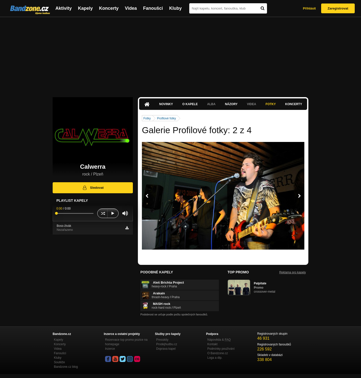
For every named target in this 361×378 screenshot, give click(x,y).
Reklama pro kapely (292, 272)
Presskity (162, 339)
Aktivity (63, 8)
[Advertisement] (180, 55)
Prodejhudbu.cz (166, 344)
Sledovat (93, 188)
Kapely (85, 8)
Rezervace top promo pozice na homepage (126, 342)
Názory (231, 104)
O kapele (190, 104)
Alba (211, 104)
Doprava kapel (165, 348)
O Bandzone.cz (217, 353)
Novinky (166, 104)
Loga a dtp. (214, 357)
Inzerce (110, 348)
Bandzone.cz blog (66, 366)
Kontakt (212, 344)
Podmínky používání (221, 348)
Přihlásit (309, 8)
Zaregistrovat (338, 8)
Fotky (270, 104)
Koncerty (109, 8)
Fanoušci (153, 8)
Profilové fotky (166, 118)
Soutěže (59, 362)
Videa (131, 8)
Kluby (175, 8)
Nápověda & (219, 339)
